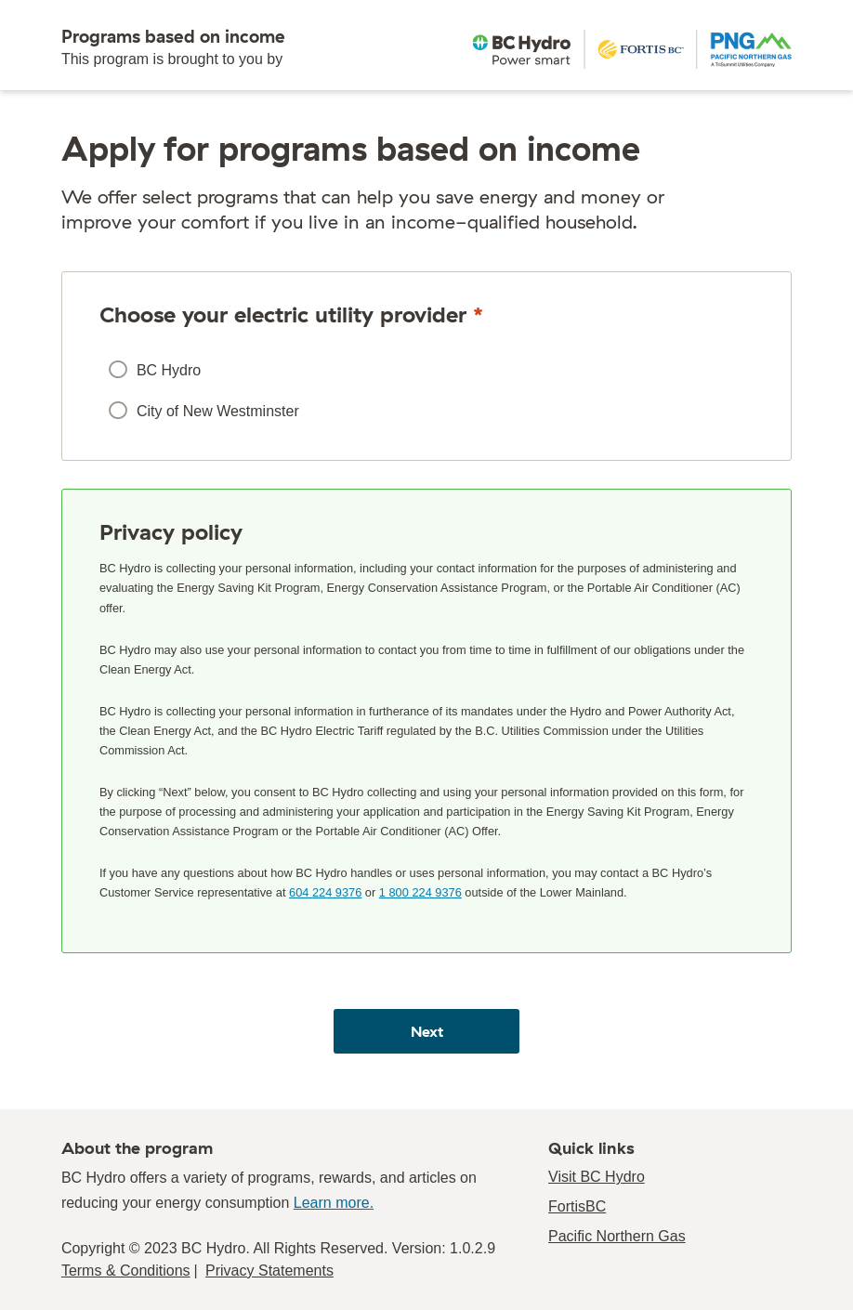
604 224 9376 (325, 892)
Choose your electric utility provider (291, 314)
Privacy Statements (269, 1270)
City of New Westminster (218, 411)
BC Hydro (169, 370)
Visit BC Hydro (596, 1177)
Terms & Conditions (125, 1270)
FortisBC (577, 1206)
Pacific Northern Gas (617, 1236)
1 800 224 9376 (420, 892)
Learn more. (334, 1203)
